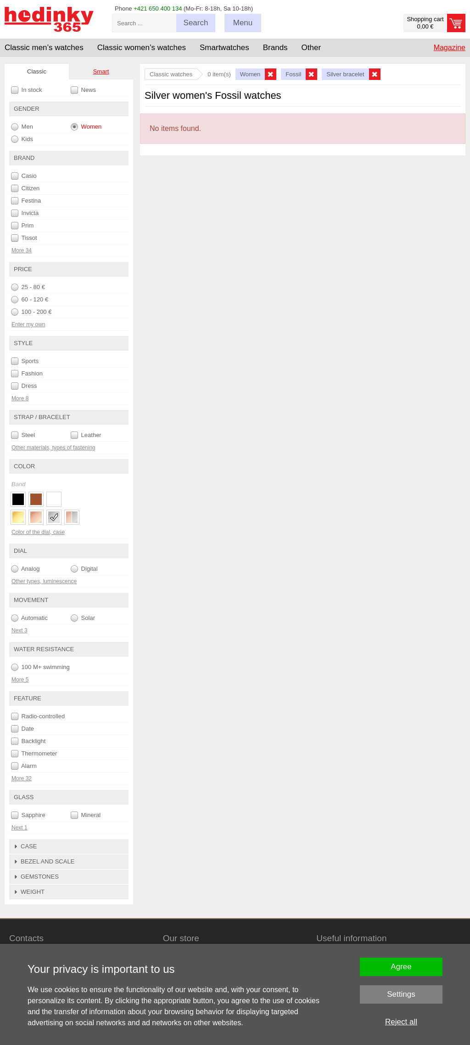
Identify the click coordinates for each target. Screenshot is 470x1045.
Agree (401, 966)
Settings (401, 994)
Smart (101, 71)
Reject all (401, 1021)
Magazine (449, 47)
